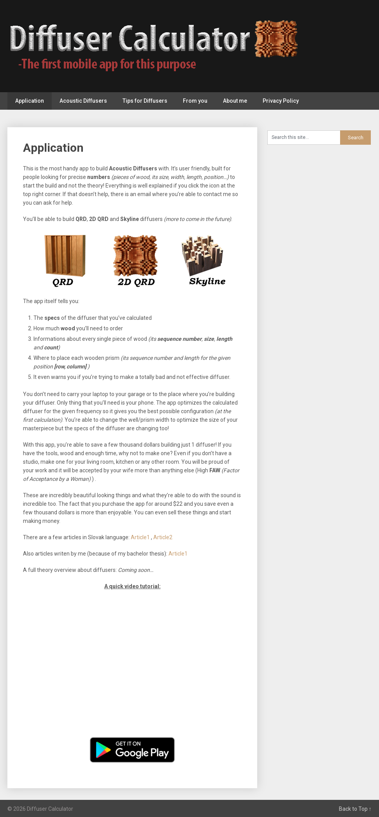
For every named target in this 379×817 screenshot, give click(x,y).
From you (195, 101)
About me (235, 101)
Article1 (141, 537)
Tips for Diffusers (145, 101)
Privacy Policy (281, 101)
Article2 (162, 537)
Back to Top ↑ (355, 809)
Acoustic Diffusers (83, 101)
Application (29, 101)
